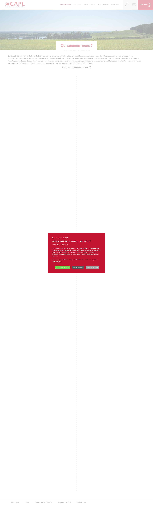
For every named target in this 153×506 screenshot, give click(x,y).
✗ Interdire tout (92, 267)
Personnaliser (78, 267)
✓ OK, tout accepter (62, 267)
